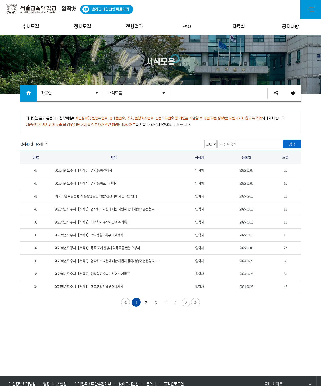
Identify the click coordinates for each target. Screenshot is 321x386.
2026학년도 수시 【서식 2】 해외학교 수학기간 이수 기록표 (92, 222)
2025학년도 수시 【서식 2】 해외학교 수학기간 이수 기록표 (92, 273)
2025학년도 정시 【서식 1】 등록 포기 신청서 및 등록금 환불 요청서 (97, 247)
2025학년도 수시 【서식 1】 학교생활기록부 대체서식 (89, 286)
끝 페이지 (195, 302)
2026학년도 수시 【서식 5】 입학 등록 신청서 (83, 170)
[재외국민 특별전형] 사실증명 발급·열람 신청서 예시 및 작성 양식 (96, 196)
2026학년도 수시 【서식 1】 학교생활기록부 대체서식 (89, 234)
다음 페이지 (186, 302)
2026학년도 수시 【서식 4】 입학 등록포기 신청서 (86, 183)
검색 (292, 144)
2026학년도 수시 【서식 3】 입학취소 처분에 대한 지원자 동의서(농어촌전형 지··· (107, 209)
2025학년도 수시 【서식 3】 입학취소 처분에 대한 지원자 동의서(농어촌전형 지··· (107, 260)
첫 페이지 (125, 302)
